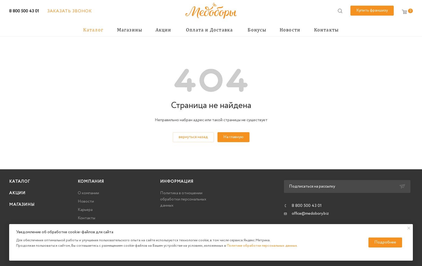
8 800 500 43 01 (24, 11)
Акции (17, 193)
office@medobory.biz (310, 213)
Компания (91, 182)
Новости (86, 201)
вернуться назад (193, 137)
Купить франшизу (372, 10)
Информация (177, 182)
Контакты (86, 218)
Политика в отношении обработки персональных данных (183, 199)
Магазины (21, 205)
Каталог (19, 182)
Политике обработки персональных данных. (262, 245)
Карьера (85, 210)
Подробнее (385, 242)
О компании (88, 193)
